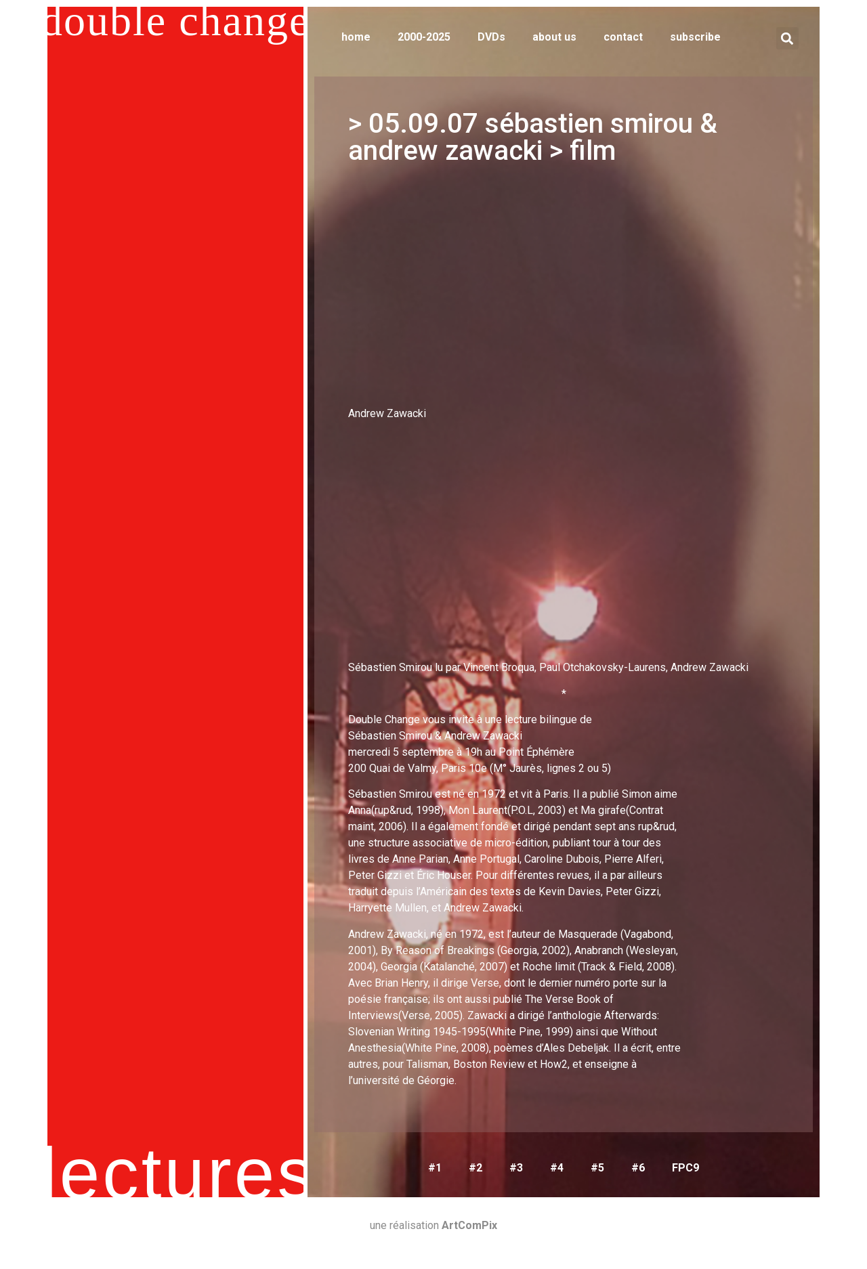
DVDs (491, 36)
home (356, 36)
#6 (638, 1167)
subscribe (695, 36)
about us (554, 36)
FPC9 (685, 1167)
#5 (597, 1167)
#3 (516, 1167)
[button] (787, 38)
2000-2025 (424, 36)
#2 (475, 1167)
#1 (435, 1167)
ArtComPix (469, 1225)
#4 (557, 1167)
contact (623, 36)
